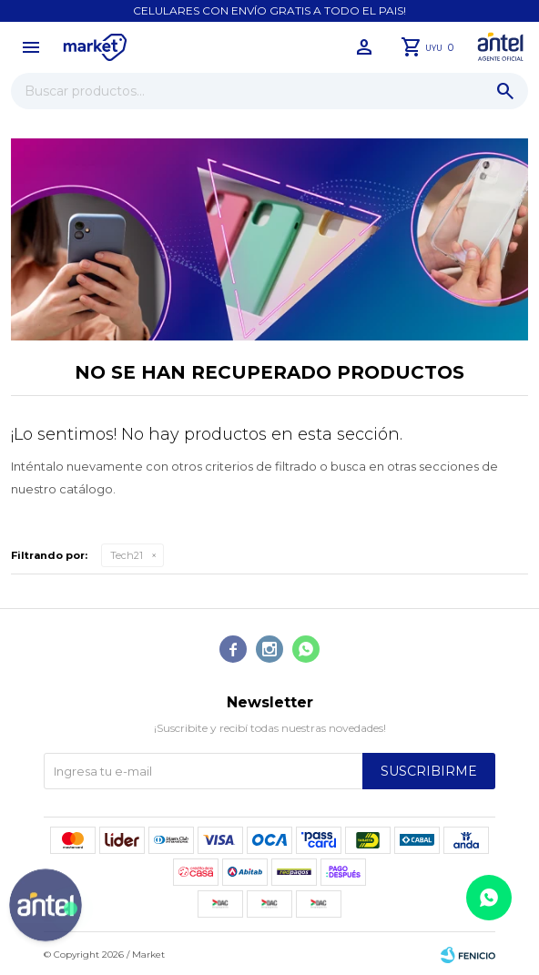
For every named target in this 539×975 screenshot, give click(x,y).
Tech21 (126, 555)
